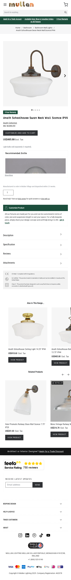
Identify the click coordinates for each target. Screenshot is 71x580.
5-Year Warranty (10, 112)
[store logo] (21, 4)
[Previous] (64, 375)
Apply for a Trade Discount (51, 451)
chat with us (45, 199)
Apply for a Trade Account (12, 19)
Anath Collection (10, 123)
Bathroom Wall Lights (43, 28)
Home (17, 28)
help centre (22, 199)
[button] (31, 109)
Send (37, 485)
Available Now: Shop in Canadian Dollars (39, 19)
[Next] (69, 375)
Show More (9, 175)
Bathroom (27, 28)
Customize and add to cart (20, 133)
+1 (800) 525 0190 (35, 559)
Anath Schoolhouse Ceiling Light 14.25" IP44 (27, 349)
